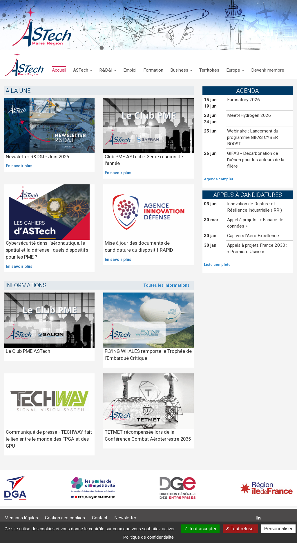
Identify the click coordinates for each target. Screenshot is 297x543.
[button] (83, 64)
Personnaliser (278, 528)
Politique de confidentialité (148, 537)
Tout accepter (200, 528)
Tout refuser (240, 528)
